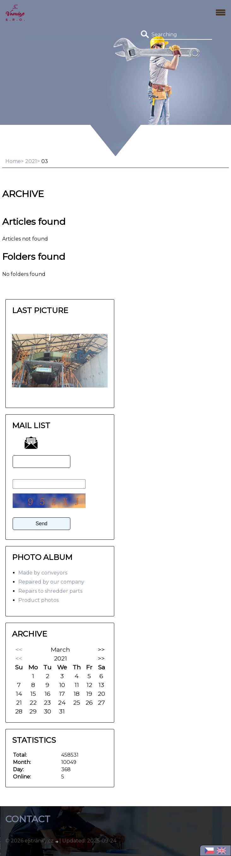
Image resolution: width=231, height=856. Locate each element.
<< (18, 649)
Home (13, 161)
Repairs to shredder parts (50, 591)
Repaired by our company (51, 582)
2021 (31, 161)
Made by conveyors (42, 573)
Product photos (38, 600)
